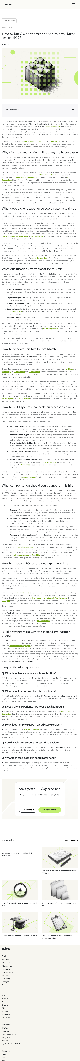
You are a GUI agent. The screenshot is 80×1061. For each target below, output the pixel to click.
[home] (8, 4)
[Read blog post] (20, 852)
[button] (72, 4)
